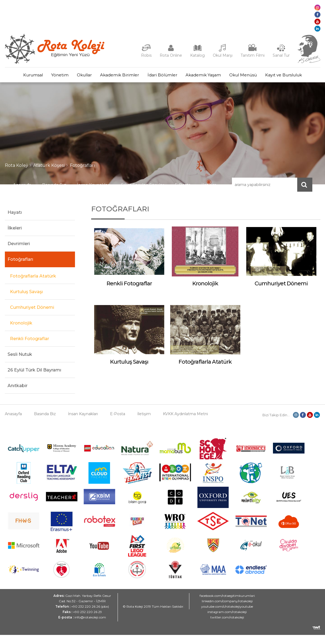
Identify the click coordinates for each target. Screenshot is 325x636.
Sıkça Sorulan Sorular (142, 185)
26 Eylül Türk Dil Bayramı (34, 371)
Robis (146, 55)
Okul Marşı (222, 55)
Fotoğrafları (82, 166)
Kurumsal (25, 75)
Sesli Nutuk (20, 355)
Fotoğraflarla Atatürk (33, 277)
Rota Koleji (16, 166)
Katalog (197, 55)
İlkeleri (15, 229)
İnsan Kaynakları (93, 185)
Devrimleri (19, 244)
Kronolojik (21, 324)
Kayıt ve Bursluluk (291, 75)
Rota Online (171, 55)
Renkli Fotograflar (29, 339)
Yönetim (54, 75)
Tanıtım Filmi (253, 55)
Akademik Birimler (118, 75)
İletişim (209, 185)
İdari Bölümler (163, 75)
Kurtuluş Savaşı (26, 292)
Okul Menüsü (249, 75)
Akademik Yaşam (206, 75)
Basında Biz (54, 185)
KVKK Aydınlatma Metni (185, 414)
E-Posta (183, 185)
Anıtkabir (18, 386)
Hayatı (15, 213)
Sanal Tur (281, 55)
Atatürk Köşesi (49, 166)
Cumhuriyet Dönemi (32, 308)
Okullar (80, 75)
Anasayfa (22, 185)
